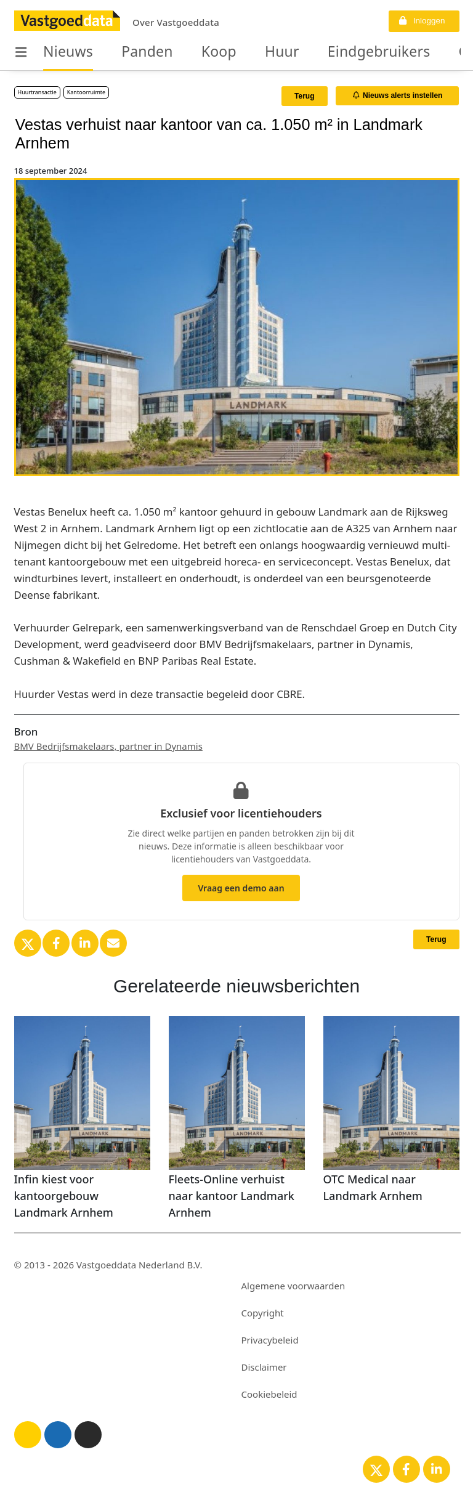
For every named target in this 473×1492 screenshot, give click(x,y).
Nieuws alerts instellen (398, 95)
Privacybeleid (270, 1340)
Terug (304, 96)
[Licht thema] (27, 1434)
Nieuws (63, 52)
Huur (255, 52)
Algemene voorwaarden (293, 1285)
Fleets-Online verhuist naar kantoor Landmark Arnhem (231, 1196)
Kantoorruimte (86, 92)
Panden (134, 52)
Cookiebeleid (269, 1394)
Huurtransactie (37, 92)
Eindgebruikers (340, 52)
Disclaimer (264, 1367)
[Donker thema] (88, 1434)
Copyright (262, 1313)
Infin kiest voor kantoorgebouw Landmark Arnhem (63, 1196)
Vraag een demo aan (241, 888)
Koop (198, 52)
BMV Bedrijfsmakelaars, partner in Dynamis (108, 746)
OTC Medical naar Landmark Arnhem (372, 1187)
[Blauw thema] (57, 1434)
